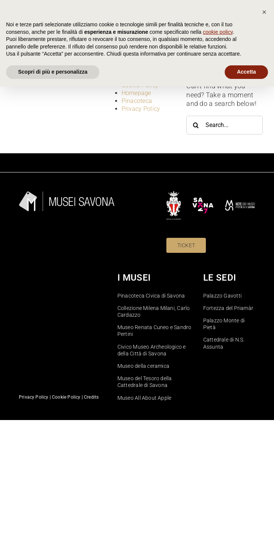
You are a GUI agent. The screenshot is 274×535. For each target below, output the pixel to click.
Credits (91, 397)
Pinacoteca (137, 100)
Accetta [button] (246, 520)
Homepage (136, 93)
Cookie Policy (140, 85)
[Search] (195, 125)
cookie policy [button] (218, 481)
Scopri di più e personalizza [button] (52, 520)
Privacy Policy (141, 108)
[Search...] (224, 125)
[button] (264, 461)
